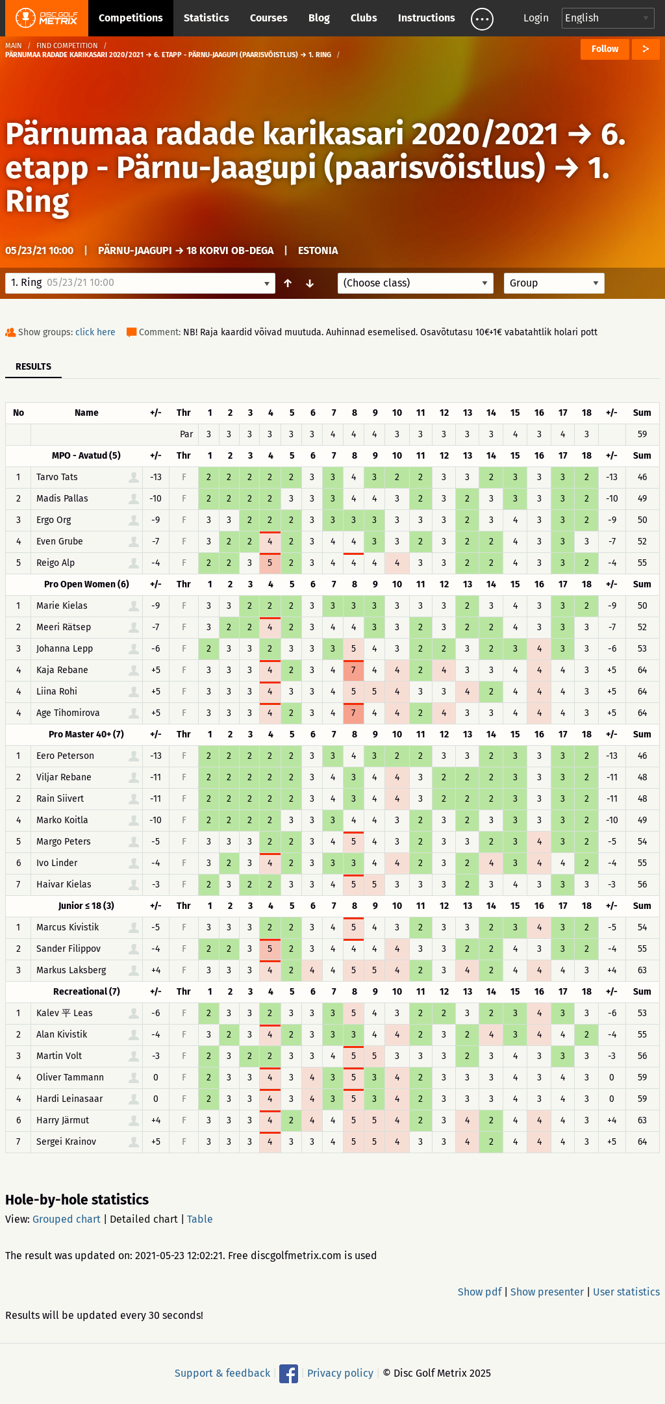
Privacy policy (340, 1373)
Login (536, 18)
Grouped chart (66, 1219)
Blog (319, 18)
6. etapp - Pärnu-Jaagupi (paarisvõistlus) (315, 150)
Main (13, 46)
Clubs (364, 18)
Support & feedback (222, 1373)
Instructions (426, 18)
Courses (269, 18)
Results (33, 366)
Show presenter (547, 1292)
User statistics (626, 1292)
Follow (605, 49)
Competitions (131, 18)
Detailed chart (144, 1219)
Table (200, 1219)
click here (95, 332)
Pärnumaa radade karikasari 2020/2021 (281, 134)
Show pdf (479, 1292)
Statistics (206, 18)
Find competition (67, 46)
